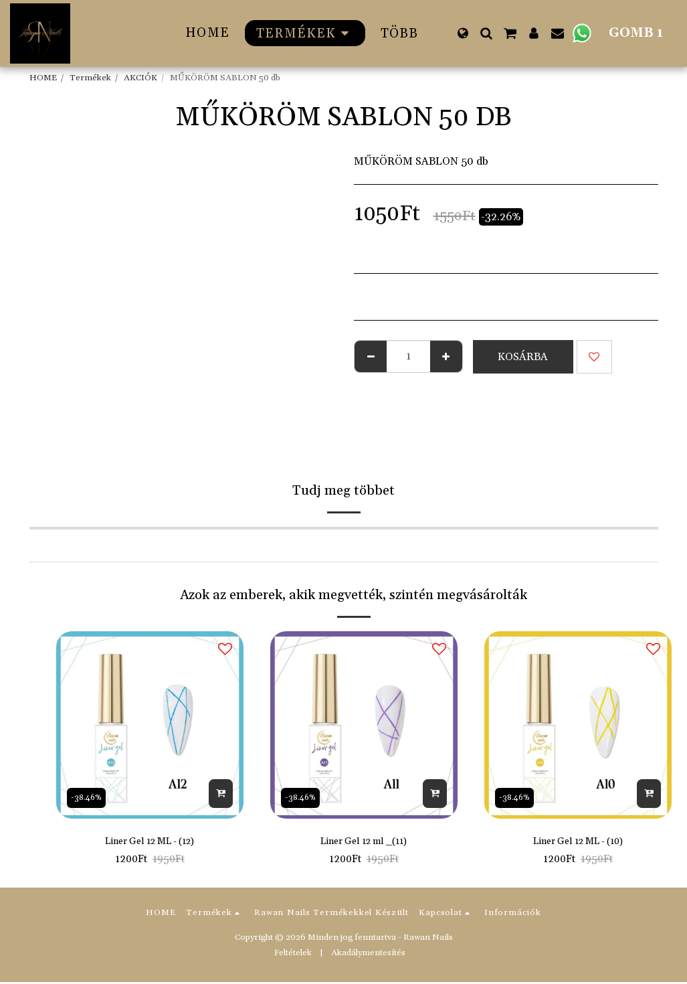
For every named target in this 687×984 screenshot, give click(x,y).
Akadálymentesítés (368, 954)
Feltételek (293, 954)
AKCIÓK (140, 77)
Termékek (90, 77)
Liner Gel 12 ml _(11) (364, 842)
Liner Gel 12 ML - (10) (577, 842)
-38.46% (89, 796)
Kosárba (523, 356)
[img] (149, 725)
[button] (486, 33)
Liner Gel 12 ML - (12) (149, 842)
